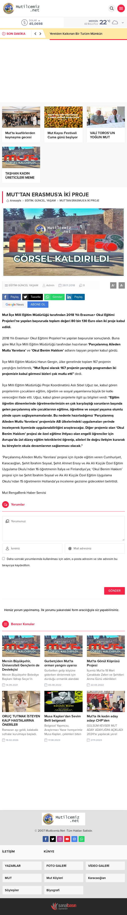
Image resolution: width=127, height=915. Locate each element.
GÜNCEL (40, 200)
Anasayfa (13, 200)
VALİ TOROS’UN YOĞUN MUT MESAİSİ (102, 137)
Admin (50, 285)
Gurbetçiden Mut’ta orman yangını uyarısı (60, 663)
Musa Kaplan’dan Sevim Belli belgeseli (62, 718)
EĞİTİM (29, 200)
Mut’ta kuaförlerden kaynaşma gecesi (20, 135)
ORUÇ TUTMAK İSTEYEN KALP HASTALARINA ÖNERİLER (21, 720)
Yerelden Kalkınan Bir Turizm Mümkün (76, 34)
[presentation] (31, 578)
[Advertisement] (63, 70)
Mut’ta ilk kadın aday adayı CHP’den (102, 718)
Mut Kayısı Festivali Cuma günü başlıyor (63, 135)
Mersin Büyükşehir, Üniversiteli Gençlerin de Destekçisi (21, 665)
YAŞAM (51, 200)
